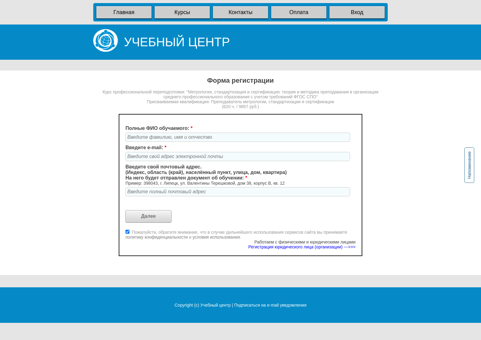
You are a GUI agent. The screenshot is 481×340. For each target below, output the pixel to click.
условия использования (216, 237)
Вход (357, 12)
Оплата (298, 12)
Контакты (240, 12)
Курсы (182, 12)
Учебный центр (215, 305)
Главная (124, 12)
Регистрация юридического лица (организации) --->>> (302, 246)
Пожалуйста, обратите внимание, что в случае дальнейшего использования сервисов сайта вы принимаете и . (236, 235)
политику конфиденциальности (157, 237)
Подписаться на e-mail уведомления (270, 305)
